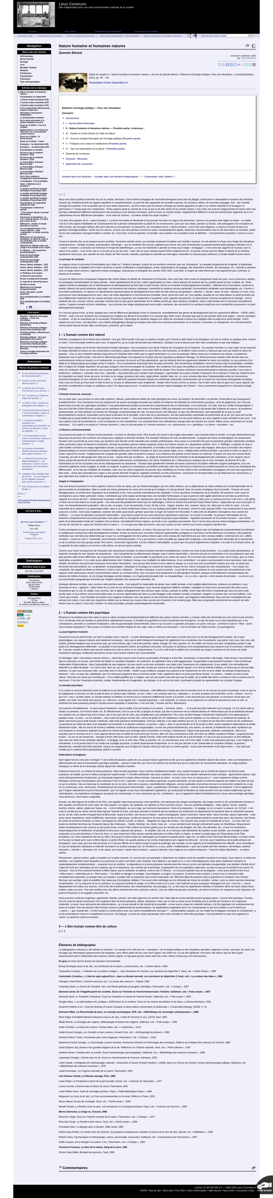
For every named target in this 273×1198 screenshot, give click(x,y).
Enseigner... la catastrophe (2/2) (34, 144)
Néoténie (24, 70)
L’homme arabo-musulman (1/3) (34, 105)
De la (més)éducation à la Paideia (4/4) (35, 298)
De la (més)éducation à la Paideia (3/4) (35, 302)
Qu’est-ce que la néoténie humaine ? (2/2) (31, 154)
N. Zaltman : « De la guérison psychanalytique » (33, 251)
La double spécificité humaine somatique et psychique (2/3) (33, 194)
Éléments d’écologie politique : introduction (34, 324)
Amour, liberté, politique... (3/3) (34, 265)
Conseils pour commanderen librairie (34, 533)
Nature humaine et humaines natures (162, 36)
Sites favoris (215, 1190)
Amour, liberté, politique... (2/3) (34, 267)
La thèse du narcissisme (31, 276)
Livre (22, 65)
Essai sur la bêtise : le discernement (30, 138)
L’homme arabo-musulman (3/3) (34, 100)
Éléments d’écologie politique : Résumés (34, 348)
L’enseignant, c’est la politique (34, 181)
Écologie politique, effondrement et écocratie (35, 333)
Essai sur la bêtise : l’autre (32, 141)
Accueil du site (25, 36)
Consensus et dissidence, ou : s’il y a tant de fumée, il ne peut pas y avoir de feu (34, 219)
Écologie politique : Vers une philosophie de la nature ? (33, 338)
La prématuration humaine (32, 118)
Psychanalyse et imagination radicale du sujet (33, 204)
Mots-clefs (168, 1190)
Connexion (242, 1190)
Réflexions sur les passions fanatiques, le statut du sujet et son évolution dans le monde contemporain (34, 240)
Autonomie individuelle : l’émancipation (119, 36)
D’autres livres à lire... (34, 538)
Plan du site (155, 1190)
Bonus (21, 494)
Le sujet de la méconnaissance (34, 282)
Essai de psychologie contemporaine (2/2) (29, 256)
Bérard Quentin (27, 59)
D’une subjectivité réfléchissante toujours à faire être (35, 109)
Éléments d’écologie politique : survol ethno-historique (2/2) (34, 343)
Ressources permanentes (108, 31)
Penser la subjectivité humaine (34, 279)
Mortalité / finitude (28, 68)
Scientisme (25, 79)
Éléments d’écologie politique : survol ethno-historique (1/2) (34, 329)
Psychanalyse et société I (31, 150)
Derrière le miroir (27, 285)
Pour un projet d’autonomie (80, 36)
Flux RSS (180, 1190)
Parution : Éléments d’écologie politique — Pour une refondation (34, 318)
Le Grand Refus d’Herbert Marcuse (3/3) (31, 163)
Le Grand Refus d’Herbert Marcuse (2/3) (31, 168)
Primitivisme (25, 73)
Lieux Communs (72, 4)
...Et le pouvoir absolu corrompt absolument (34, 213)
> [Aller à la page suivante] (40, 307)
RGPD (143, 1190)
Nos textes (70, 31)
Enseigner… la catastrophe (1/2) (34, 147)
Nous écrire (229, 1190)
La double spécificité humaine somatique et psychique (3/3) (33, 190)
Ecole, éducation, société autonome (31, 293)
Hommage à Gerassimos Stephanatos (31, 114)
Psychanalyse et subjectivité (33, 97)
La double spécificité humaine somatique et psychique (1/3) (33, 199)
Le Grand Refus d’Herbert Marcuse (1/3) (31, 173)
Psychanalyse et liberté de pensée (32, 209)
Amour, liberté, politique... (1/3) (34, 270)
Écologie (24, 62)
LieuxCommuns (248, 58)
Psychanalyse (26, 76)
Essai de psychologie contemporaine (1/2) (29, 261)
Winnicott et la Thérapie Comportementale (31, 288)
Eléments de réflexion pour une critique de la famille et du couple (35, 247)
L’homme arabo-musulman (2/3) (34, 103)
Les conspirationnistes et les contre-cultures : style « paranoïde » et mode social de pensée (34, 231)
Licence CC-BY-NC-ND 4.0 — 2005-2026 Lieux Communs (224, 1187)
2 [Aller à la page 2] (34, 307)
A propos (32, 31)
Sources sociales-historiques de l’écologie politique (34, 352)
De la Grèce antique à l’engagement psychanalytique (34, 177)
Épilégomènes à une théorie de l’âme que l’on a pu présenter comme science (34, 132)
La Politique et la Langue (31, 273)
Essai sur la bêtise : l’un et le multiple (33, 126)
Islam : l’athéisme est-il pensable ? (30, 185)
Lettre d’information (196, 1190)
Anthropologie (26, 56)
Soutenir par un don (263, 1184)
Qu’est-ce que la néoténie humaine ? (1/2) (31, 158)
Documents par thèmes (146, 31)
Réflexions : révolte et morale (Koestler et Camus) (33, 225)
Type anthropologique (30, 82)
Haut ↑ (252, 1190)
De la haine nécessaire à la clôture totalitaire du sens (32, 121)
